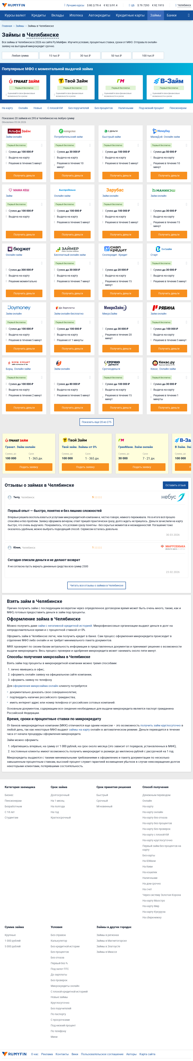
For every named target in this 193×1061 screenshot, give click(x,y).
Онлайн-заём (62, 195)
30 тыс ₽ (85, 55)
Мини (54, 1036)
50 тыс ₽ (116, 55)
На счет (147, 889)
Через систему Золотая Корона (161, 895)
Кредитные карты (130, 15)
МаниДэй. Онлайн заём (165, 136)
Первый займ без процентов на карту (161, 847)
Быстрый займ (111, 136)
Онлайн (23, 108)
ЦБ (132, 5)
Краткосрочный (61, 817)
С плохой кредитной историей (69, 991)
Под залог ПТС (60, 969)
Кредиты (38, 15)
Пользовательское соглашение (102, 1054)
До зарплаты (59, 974)
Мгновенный (104, 806)
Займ (9, 195)
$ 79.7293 (143, 5)
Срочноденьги (111, 369)
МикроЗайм (109, 313)
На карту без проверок (156, 829)
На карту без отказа (154, 817)
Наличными (125, 108)
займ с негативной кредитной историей (65, 625)
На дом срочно (151, 883)
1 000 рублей (13, 940)
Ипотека (76, 15)
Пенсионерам (178, 108)
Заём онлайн (158, 195)
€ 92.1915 (158, 5)
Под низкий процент (151, 108)
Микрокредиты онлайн (65, 986)
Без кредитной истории (65, 946)
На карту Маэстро (153, 900)
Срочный (102, 800)
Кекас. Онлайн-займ (163, 369)
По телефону (58, 1031)
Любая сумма (20, 55)
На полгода (58, 806)
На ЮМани (149, 861)
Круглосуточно (60, 1002)
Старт (154, 255)
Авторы (131, 1054)
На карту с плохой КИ (155, 834)
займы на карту (79, 729)
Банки (171, 15)
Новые (38, 108)
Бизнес (9, 795)
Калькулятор (59, 940)
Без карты (148, 855)
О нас (34, 1054)
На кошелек (149, 872)
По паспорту (58, 1014)
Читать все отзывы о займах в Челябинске (96, 585)
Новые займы (59, 997)
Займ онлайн (14, 136)
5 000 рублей (13, 946)
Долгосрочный (60, 795)
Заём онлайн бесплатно (68, 313)
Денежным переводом (156, 795)
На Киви (147, 866)
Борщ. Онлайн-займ (18, 369)
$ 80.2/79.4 (94, 5)
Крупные (10, 935)
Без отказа (57, 957)
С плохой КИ (55, 108)
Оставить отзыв (175, 485)
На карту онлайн (152, 812)
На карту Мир (150, 906)
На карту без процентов (157, 823)
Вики (75, 1054)
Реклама (47, 1054)
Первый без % (59, 963)
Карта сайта (147, 1054)
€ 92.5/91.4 (110, 5)
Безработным (13, 806)
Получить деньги (24, 175)
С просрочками (60, 1019)
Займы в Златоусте (108, 946)
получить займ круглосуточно (160, 725)
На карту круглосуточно (157, 840)
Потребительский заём (68, 136)
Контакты (62, 1054)
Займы (155, 15)
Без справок (58, 935)
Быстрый (102, 795)
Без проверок (59, 980)
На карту (7, 108)
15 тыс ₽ (54, 55)
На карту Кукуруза (153, 911)
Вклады (57, 15)
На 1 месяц (57, 800)
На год (55, 812)
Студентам (11, 817)
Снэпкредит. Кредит (114, 255)
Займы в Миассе (106, 952)
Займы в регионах (107, 935)
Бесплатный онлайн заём (70, 255)
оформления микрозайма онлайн (35, 686)
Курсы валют (15, 15)
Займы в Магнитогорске (111, 940)
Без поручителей (78, 108)
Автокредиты (99, 15)
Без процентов (104, 108)
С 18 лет (10, 812)
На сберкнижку (152, 917)
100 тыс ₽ (148, 55)
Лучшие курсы (74, 5)
